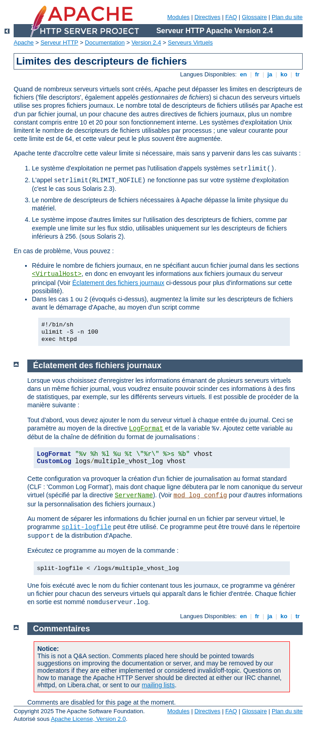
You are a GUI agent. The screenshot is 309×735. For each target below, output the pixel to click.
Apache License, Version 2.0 (88, 718)
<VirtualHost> (56, 274)
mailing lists (158, 685)
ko (284, 74)
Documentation (105, 42)
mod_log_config (200, 495)
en (243, 74)
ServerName (134, 495)
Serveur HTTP (59, 42)
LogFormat (146, 428)
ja (270, 74)
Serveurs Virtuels (190, 42)
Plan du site (287, 17)
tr (298, 74)
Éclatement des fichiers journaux (118, 282)
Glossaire (254, 17)
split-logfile (86, 527)
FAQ (231, 17)
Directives (207, 17)
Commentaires (61, 628)
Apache (24, 42)
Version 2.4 (146, 42)
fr (257, 74)
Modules (178, 17)
